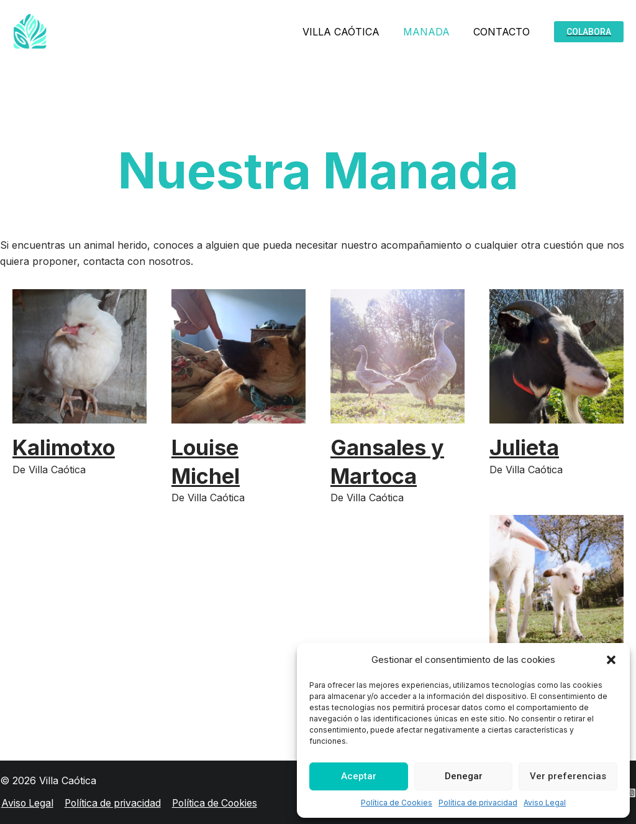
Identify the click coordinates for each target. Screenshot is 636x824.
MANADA (432, 31)
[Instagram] (631, 793)
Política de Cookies (396, 802)
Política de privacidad (477, 802)
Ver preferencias (568, 776)
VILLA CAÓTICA (350, 31)
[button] (611, 660)
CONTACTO (503, 31)
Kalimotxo (64, 447)
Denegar (464, 776)
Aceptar (358, 776)
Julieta (524, 447)
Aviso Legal (545, 802)
